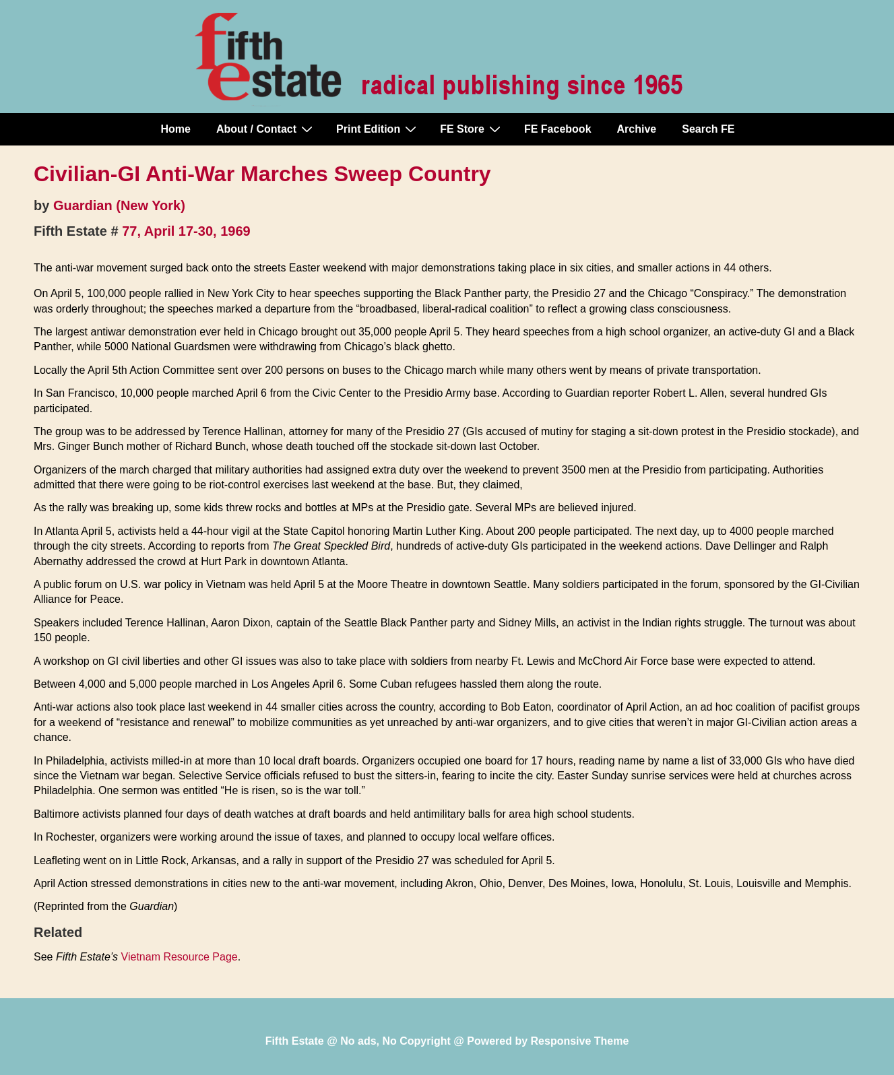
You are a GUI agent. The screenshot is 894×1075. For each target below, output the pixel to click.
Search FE (708, 129)
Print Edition (378, 128)
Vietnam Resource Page (179, 957)
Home (176, 129)
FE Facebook (558, 129)
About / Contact (266, 128)
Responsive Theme (580, 1041)
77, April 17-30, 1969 (186, 231)
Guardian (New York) (119, 205)
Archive (637, 129)
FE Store (472, 128)
